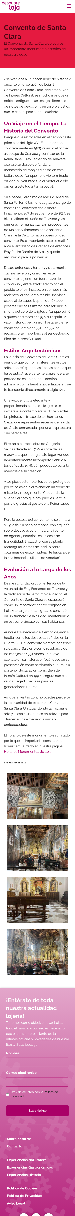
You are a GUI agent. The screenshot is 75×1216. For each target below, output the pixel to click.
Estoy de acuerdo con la (34, 1094)
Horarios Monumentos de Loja (27, 752)
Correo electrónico (22, 1073)
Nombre (12, 1053)
